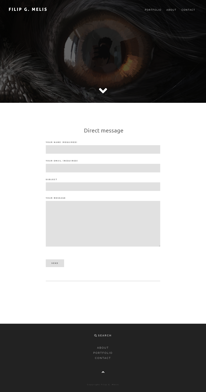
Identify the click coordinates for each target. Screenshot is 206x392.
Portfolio (153, 10)
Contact (188, 10)
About (172, 10)
